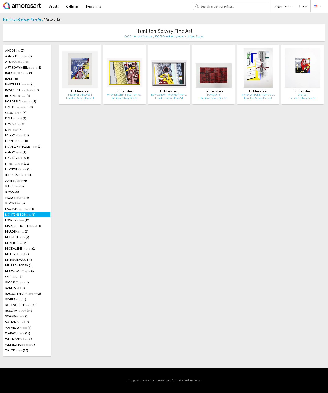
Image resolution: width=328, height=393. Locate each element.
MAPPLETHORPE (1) (23, 226)
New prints (93, 6)
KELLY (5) (17, 197)
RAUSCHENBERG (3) (23, 293)
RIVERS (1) (15, 299)
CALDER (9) (19, 107)
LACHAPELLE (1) (19, 209)
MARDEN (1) (16, 231)
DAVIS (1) (15, 124)
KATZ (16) (14, 186)
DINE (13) (13, 129)
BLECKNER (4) (17, 95)
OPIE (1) (14, 276)
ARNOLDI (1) (18, 56)
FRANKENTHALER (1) (23, 146)
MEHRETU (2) (17, 237)
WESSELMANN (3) (20, 344)
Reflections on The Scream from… (169, 94)
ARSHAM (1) (17, 61)
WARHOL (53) (17, 333)
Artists (54, 6)
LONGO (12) (17, 220)
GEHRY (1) (15, 152)
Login (303, 6)
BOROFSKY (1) (20, 101)
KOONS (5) (15, 203)
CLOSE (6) (15, 112)
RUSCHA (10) (18, 310)
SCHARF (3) (16, 316)
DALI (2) (15, 118)
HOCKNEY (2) (18, 169)
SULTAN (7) (17, 322)
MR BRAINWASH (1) (18, 259)
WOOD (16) (16, 350)
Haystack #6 (213, 94)
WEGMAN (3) (18, 339)
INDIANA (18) (18, 175)
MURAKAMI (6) (20, 271)
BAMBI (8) (12, 78)
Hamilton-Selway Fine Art (23, 19)
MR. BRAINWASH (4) (18, 265)
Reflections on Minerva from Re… (124, 94)
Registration (283, 6)
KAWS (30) (12, 192)
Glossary (191, 380)
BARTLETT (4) (20, 84)
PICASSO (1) (17, 282)
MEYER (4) (16, 242)
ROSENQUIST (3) (20, 305)
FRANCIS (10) (17, 141)
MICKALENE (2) (20, 248)
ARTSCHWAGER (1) (23, 67)
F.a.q (199, 380)
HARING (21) (17, 158)
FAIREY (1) (17, 135)
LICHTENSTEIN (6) (20, 214)
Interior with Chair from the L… (258, 94)
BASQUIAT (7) (22, 90)
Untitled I (303, 94)
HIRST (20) (17, 163)
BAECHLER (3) (19, 73)
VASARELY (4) (18, 327)
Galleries (72, 6)
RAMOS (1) (15, 288)
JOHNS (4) (16, 180)
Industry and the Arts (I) (80, 94)
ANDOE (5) (14, 50)
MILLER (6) (17, 254)
